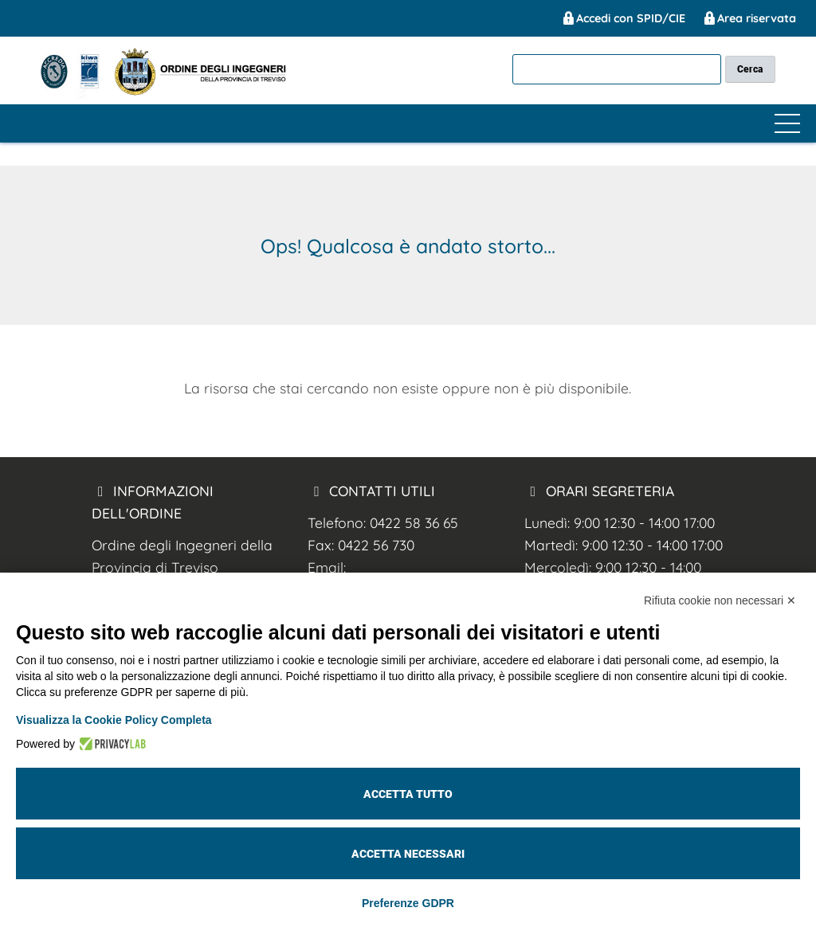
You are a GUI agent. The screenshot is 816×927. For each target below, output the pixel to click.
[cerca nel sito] (750, 69)
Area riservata (748, 18)
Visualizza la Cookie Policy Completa (114, 720)
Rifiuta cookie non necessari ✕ (720, 600)
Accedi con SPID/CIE (622, 18)
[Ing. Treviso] (74, 95)
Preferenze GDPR (408, 903)
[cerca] (616, 69)
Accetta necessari (408, 853)
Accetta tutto (408, 794)
